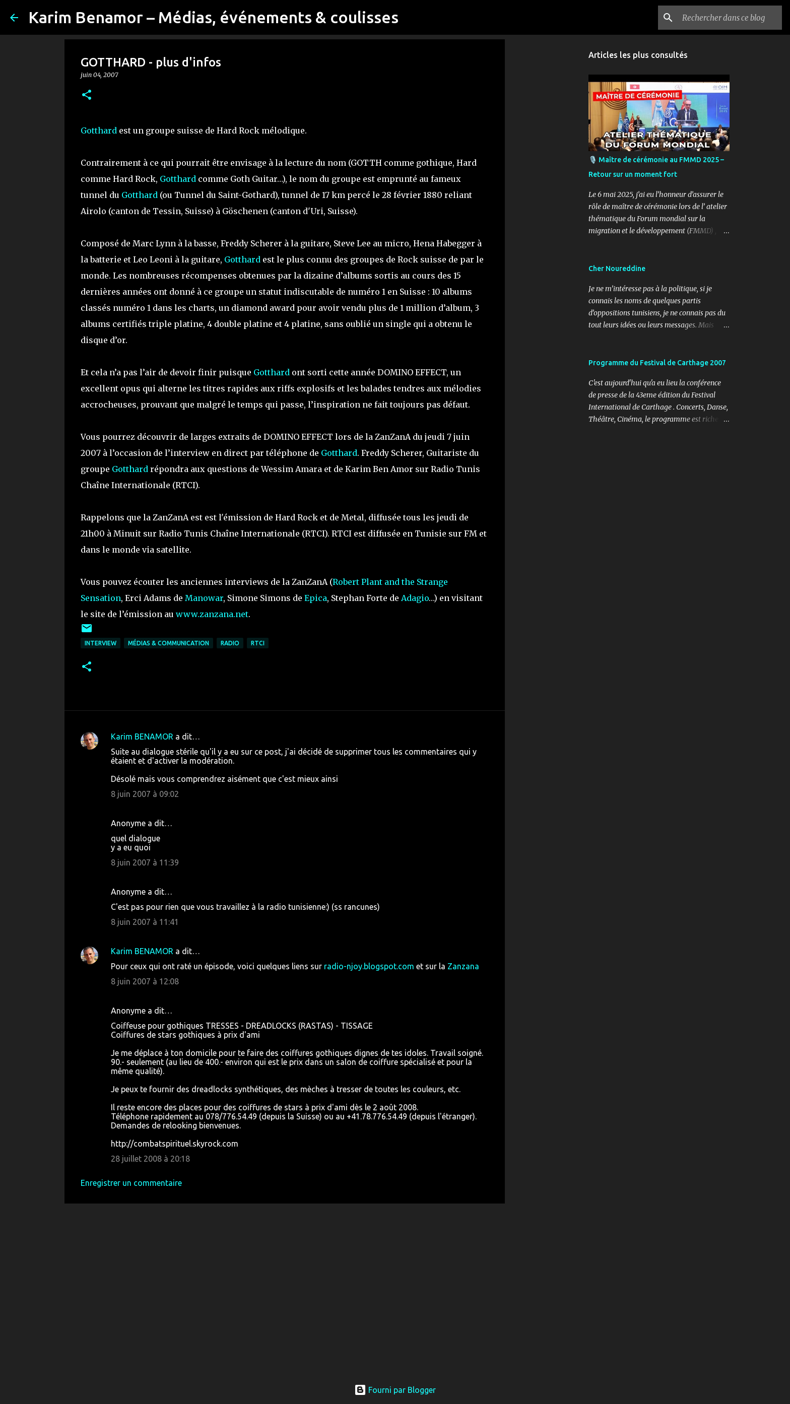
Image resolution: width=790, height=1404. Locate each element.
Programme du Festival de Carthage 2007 (657, 363)
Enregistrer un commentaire (131, 1182)
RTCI (258, 643)
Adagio (415, 598)
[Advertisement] (284, 1289)
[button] (87, 95)
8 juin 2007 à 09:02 (145, 793)
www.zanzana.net (212, 614)
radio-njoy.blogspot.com (369, 966)
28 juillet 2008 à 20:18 (150, 1158)
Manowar (204, 598)
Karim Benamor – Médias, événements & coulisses (213, 17)
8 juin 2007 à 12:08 (145, 981)
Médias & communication (168, 643)
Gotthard (99, 130)
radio (230, 643)
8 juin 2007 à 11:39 (145, 862)
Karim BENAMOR (142, 736)
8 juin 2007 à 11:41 (145, 921)
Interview (100, 643)
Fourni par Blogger (395, 1389)
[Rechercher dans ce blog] (729, 18)
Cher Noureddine (616, 268)
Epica (315, 598)
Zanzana (463, 966)
